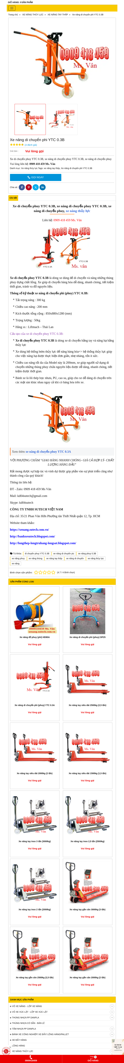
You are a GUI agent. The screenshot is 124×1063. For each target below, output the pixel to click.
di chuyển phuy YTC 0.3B (37, 553)
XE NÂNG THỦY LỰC (63, 1051)
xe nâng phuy (18, 558)
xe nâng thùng (35, 558)
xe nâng (16, 563)
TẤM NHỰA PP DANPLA (63, 1029)
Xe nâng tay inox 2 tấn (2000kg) (35, 909)
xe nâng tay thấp (52, 168)
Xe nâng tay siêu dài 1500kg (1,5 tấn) (87, 773)
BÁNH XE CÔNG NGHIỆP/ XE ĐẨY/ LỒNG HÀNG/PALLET (63, 1034)
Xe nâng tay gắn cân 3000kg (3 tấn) (87, 909)
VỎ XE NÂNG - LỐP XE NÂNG (63, 1006)
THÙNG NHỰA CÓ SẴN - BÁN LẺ (28, 1023)
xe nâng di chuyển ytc (63, 553)
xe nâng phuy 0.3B (87, 553)
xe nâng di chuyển (75, 558)
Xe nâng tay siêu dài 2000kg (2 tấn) (34, 773)
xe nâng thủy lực (77, 211)
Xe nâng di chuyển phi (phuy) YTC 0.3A (35, 705)
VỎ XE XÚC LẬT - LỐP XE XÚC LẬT (63, 1012)
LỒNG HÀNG (18, 1045)
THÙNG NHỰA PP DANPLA (63, 1017)
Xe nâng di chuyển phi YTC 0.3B (76, 168)
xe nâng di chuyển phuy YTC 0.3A (48, 451)
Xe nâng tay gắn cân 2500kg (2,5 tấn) (34, 977)
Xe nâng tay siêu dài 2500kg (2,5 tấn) (87, 705)
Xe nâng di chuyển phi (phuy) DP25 (87, 637)
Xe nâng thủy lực (28, 168)
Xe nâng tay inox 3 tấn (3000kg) (35, 841)
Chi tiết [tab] (13, 198)
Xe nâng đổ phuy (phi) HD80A (35, 637)
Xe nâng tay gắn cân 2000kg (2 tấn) (87, 977)
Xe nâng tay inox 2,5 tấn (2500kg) (87, 841)
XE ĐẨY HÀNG (19, 1040)
